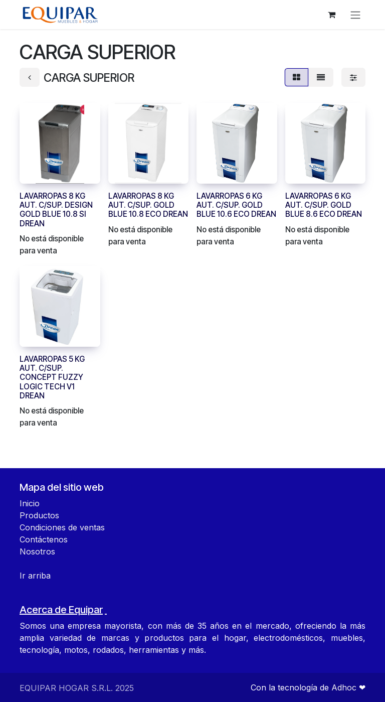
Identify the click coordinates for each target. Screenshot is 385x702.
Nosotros (37, 551)
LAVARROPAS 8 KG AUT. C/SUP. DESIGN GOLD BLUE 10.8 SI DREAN (56, 209)
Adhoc (345, 687)
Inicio (30, 503)
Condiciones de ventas (62, 527)
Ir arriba (35, 576)
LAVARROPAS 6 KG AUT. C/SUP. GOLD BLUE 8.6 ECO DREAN (323, 205)
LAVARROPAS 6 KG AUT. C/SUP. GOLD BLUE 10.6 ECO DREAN (236, 205)
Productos (39, 515)
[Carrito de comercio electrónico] (331, 15)
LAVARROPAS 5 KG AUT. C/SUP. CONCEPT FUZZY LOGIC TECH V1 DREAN (52, 377)
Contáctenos (44, 539)
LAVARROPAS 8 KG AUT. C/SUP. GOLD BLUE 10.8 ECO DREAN (148, 205)
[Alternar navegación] (355, 14)
